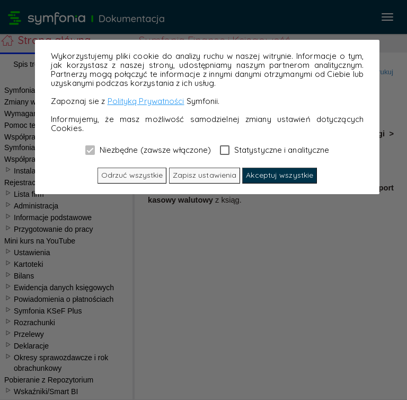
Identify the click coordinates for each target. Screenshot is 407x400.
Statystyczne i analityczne (275, 149)
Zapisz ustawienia (205, 175)
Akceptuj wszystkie (279, 175)
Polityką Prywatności (146, 101)
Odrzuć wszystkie (132, 175)
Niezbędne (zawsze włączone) (148, 149)
